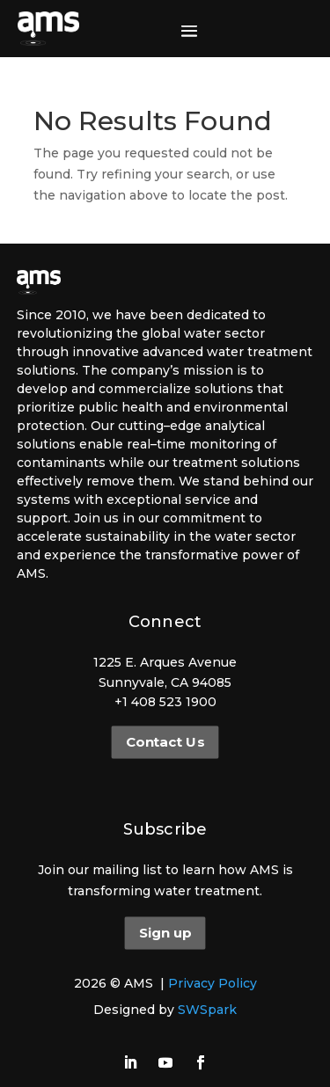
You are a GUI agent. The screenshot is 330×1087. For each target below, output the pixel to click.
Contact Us (165, 742)
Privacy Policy (212, 983)
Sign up (165, 933)
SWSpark (207, 1010)
